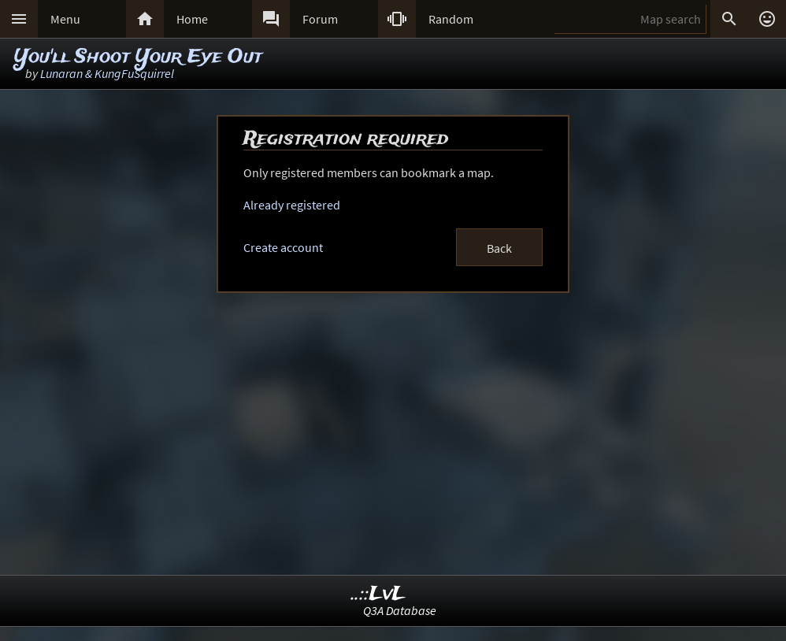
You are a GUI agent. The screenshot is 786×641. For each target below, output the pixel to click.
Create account (283, 247)
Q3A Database (399, 610)
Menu (65, 19)
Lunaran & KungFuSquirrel (107, 73)
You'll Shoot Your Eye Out (138, 57)
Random (450, 19)
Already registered (291, 205)
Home (192, 19)
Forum (320, 19)
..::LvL (378, 594)
